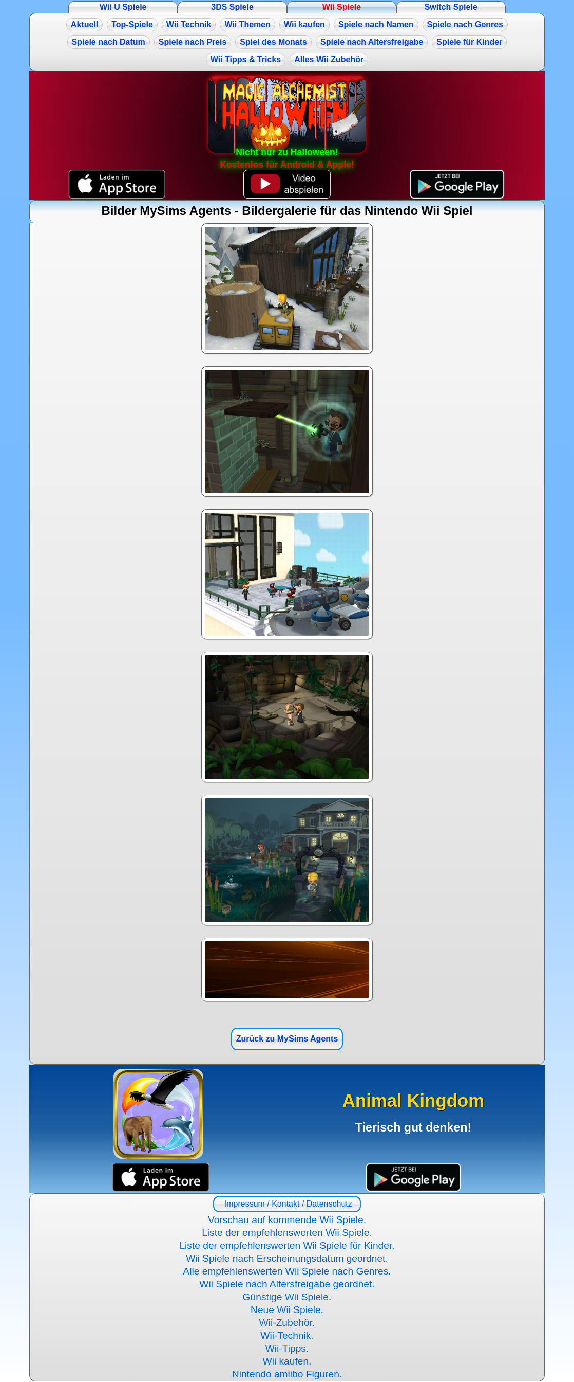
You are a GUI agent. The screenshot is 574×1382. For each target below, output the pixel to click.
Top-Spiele (132, 24)
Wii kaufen (304, 24)
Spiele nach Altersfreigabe (371, 42)
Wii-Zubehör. (287, 1322)
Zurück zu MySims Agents (287, 1038)
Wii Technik (189, 24)
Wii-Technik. (286, 1335)
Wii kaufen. (287, 1361)
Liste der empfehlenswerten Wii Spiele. (287, 1232)
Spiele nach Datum (108, 42)
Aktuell (84, 24)
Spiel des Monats (273, 42)
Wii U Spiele (123, 7)
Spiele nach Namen (376, 24)
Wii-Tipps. (287, 1348)
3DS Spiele (232, 7)
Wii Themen (247, 24)
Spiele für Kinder (469, 42)
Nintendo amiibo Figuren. (287, 1374)
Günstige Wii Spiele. (287, 1296)
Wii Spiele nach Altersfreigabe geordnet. (286, 1284)
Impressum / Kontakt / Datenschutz (287, 1203)
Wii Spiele (341, 7)
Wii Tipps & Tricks (246, 59)
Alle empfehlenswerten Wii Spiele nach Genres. (287, 1271)
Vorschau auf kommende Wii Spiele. (287, 1219)
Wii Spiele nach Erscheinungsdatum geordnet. (287, 1258)
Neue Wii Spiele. (287, 1309)
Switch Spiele (451, 7)
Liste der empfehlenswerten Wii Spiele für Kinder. (286, 1245)
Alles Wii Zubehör (328, 59)
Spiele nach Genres (465, 24)
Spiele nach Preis (193, 42)
